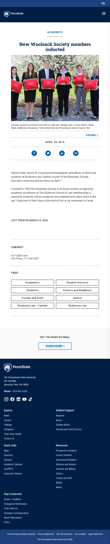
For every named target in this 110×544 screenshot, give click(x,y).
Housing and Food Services (69, 429)
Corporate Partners (13, 473)
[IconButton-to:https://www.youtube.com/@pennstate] (24, 399)
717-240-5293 (31, 258)
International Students (66, 459)
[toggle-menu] (104, 13)
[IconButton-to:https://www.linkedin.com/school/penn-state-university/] (18, 399)
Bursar (59, 420)
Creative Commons (76, 131)
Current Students (64, 455)
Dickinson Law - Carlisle (32, 305)
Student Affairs (63, 424)
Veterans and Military (66, 468)
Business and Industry (66, 464)
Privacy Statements (46, 534)
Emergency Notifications (15, 503)
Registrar (60, 415)
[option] (15, 391)
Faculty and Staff (33, 297)
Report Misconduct (13, 517)
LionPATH (8, 468)
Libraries (8, 459)
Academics (55, 32)
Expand (91, 135)
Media (59, 487)
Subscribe (53, 346)
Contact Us (9, 438)
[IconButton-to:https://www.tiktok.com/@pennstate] (30, 399)
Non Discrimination (65, 534)
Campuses (9, 429)
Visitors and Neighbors (77, 290)
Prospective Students (66, 450)
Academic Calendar (13, 464)
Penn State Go (11, 508)
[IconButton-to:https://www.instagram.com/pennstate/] (6, 399)
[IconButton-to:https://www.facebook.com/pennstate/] (12, 399)
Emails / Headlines (12, 499)
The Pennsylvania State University (21, 534)
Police (7, 522)
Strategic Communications (16, 513)
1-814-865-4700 (19, 391)
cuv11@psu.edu (19, 255)
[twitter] (48, 154)
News (6, 415)
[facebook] (34, 154)
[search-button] (103, 3)
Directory (8, 455)
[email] (76, 154)
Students (32, 290)
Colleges (8, 424)
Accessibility (80, 534)
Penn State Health (12, 434)
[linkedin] (62, 154)
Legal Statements (95, 534)
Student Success (77, 282)
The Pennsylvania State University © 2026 (55, 539)
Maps (6, 450)
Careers (7, 420)
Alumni (77, 297)
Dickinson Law (77, 305)
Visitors (59, 473)
